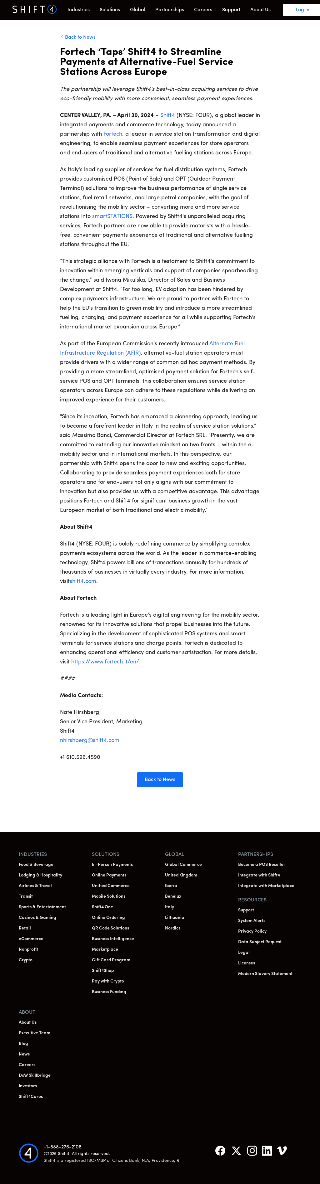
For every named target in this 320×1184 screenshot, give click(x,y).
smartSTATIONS (112, 217)
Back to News (80, 37)
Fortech (112, 134)
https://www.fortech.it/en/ (105, 662)
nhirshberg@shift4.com (89, 741)
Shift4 (167, 116)
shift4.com (83, 582)
